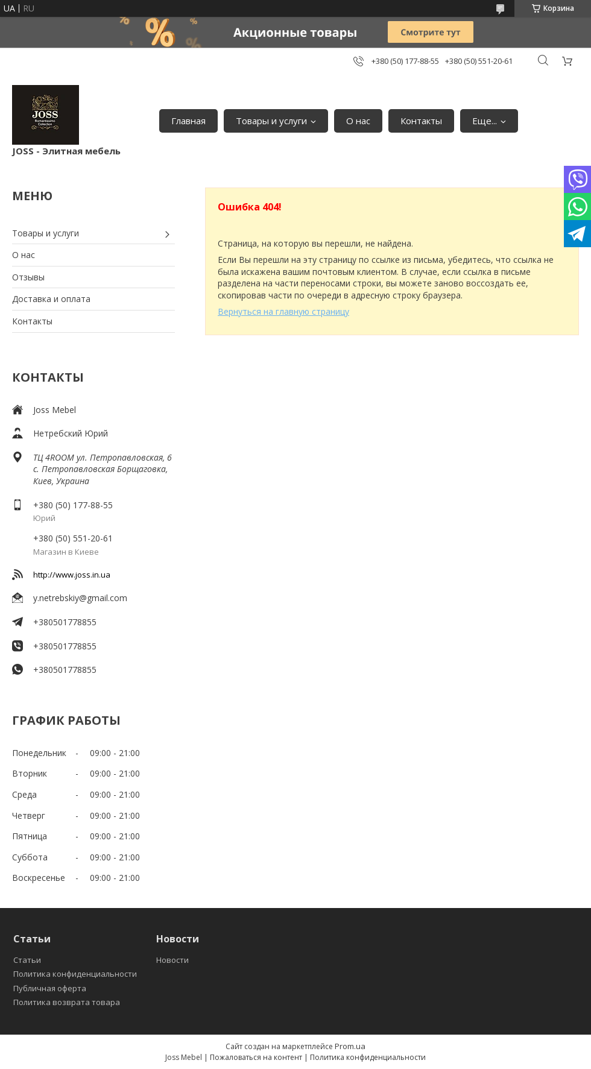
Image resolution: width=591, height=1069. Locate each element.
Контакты (421, 121)
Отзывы (28, 277)
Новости (172, 959)
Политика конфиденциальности (75, 973)
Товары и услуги (271, 121)
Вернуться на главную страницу (283, 311)
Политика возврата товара (66, 1002)
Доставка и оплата (51, 298)
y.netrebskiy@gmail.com (80, 598)
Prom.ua (350, 1046)
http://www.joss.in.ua (71, 574)
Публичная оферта (49, 988)
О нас (358, 121)
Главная (188, 121)
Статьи (27, 959)
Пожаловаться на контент (256, 1057)
